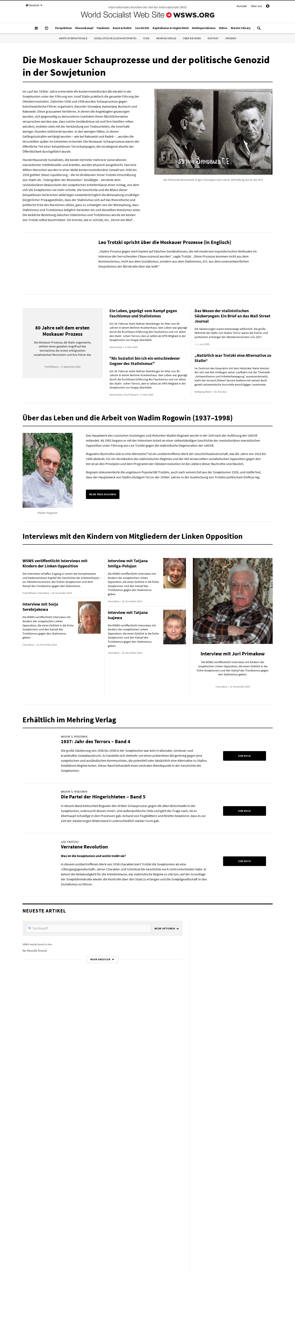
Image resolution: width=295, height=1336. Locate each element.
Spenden (230, 38)
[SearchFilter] (88, 928)
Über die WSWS (192, 38)
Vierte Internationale (73, 38)
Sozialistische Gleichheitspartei (115, 38)
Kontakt (242, 6)
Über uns (256, 6)
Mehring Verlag (166, 38)
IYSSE (146, 38)
